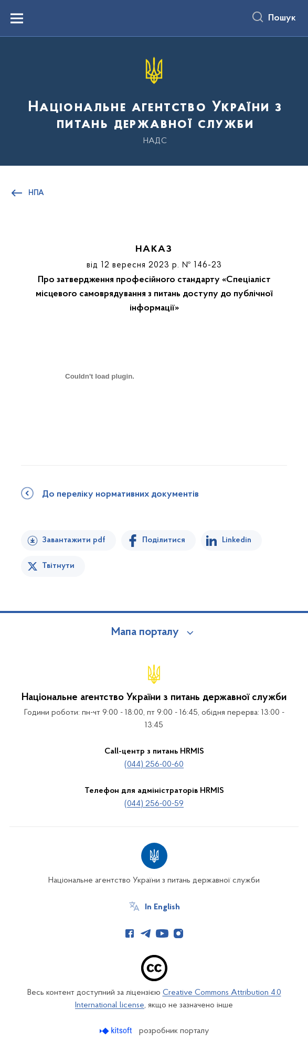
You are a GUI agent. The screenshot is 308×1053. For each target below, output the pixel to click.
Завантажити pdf (73, 540)
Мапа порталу (145, 632)
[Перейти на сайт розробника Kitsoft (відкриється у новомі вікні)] (117, 1031)
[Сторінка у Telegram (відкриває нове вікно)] (146, 933)
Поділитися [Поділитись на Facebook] (163, 540)
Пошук (282, 18)
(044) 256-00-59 (154, 804)
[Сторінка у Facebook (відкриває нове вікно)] (129, 933)
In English (162, 907)
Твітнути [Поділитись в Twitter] (58, 566)
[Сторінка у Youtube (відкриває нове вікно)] (162, 933)
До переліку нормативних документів (120, 494)
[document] (99, 413)
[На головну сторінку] (154, 100)
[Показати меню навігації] (16, 18)
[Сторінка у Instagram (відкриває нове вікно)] (178, 933)
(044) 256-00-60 (154, 764)
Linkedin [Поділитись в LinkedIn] (236, 540)
